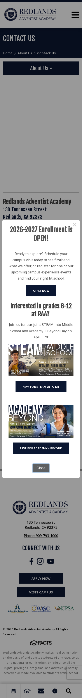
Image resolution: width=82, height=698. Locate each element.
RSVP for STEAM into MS (41, 386)
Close (41, 468)
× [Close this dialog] (74, 225)
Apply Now (41, 291)
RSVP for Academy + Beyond (41, 448)
